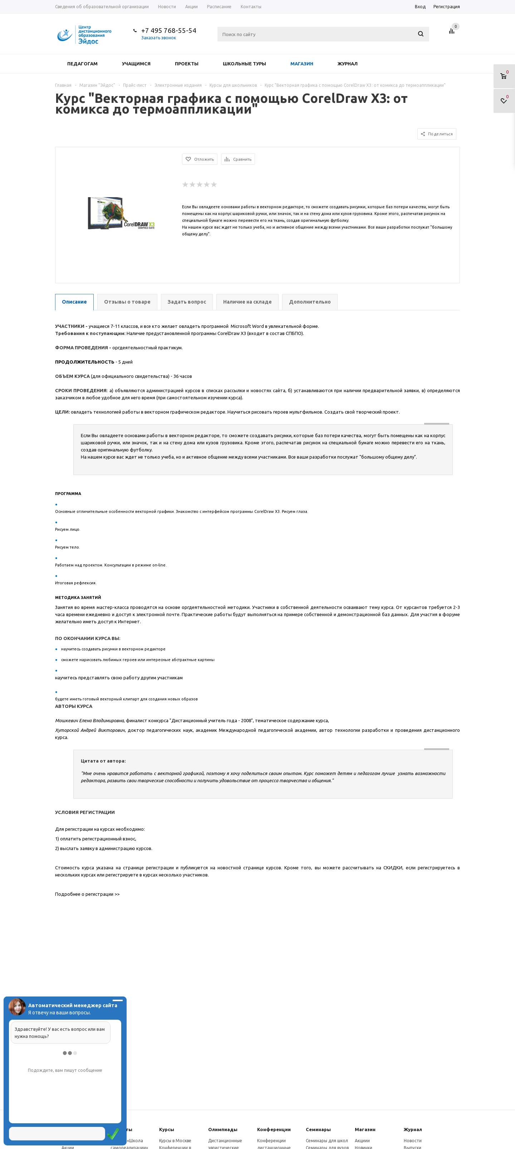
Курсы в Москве (175, 1140)
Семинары (318, 1129)
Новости (413, 1140)
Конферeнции (274, 1129)
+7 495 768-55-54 (168, 30)
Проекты (186, 63)
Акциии (362, 1140)
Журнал (348, 63)
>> (116, 893)
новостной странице (240, 867)
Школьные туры (244, 63)
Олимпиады (222, 1129)
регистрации (160, 867)
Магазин (301, 63)
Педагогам (82, 63)
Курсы (166, 1129)
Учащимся (136, 63)
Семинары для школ (327, 1140)
